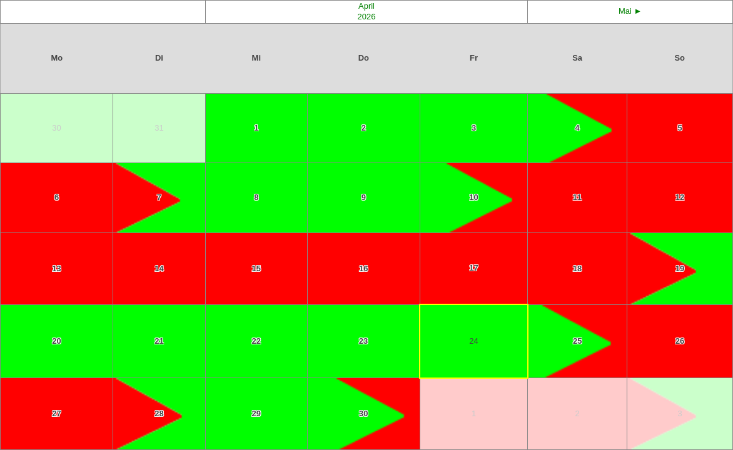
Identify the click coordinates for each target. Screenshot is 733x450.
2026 (367, 16)
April (366, 6)
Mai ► (630, 11)
